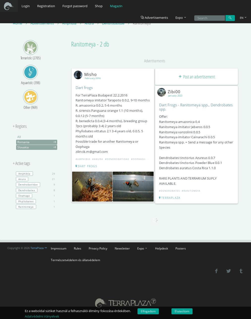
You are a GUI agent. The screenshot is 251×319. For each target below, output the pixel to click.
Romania (37, 142)
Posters (180, 248)
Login (26, 6)
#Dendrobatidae (117, 159)
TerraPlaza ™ (38, 248)
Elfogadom (148, 311)
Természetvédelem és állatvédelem (75, 260)
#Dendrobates (169, 190)
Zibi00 (169, 91)
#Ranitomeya (191, 190)
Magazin (116, 6)
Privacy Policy (98, 248)
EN (243, 18)
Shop (99, 6)
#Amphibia (83, 159)
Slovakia (37, 147)
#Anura (97, 159)
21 (35, 179)
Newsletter (122, 248)
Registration (46, 6)
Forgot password (74, 6)
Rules (77, 248)
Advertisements (154, 17)
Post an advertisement (196, 77)
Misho (86, 74)
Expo (142, 248)
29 (35, 173)
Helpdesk (161, 248)
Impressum (58, 248)
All (19, 137)
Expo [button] (181, 17)
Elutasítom (182, 311)
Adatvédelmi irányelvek (42, 316)
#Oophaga (138, 159)
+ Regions (20, 126)
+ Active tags (21, 163)
